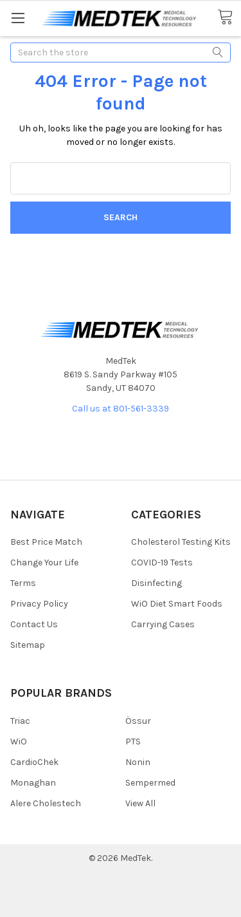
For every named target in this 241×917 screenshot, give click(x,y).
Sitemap (27, 644)
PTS (133, 741)
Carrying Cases (163, 624)
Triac (20, 720)
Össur (138, 720)
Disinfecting (156, 583)
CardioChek (34, 762)
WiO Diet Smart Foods (176, 603)
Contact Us (34, 624)
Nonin (137, 762)
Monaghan (33, 782)
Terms (23, 583)
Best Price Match (46, 541)
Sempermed (150, 782)
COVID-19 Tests (162, 562)
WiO (18, 741)
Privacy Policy (39, 603)
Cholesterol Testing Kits (181, 541)
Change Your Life (44, 562)
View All (140, 803)
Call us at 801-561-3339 (120, 408)
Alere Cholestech (45, 803)
